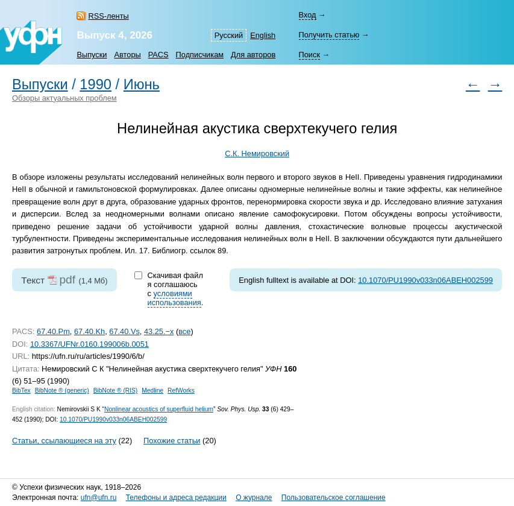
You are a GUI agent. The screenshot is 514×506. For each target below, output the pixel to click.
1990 (95, 84)
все (184, 331)
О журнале (254, 497)
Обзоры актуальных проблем (64, 98)
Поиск (309, 54)
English (262, 35)
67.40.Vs (124, 331)
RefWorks (181, 390)
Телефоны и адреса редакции (176, 497)
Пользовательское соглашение (333, 497)
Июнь (142, 84)
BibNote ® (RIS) (115, 390)
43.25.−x (159, 331)
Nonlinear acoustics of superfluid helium (158, 409)
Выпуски (92, 54)
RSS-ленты (108, 16)
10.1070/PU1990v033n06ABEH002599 (425, 280)
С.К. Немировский (257, 153)
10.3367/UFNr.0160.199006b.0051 (89, 344)
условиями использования (174, 298)
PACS (158, 54)
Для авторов (253, 54)
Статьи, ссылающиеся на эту (64, 440)
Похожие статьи (171, 440)
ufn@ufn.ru (99, 497)
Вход (307, 14)
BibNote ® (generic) (62, 390)
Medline (152, 390)
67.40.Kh (89, 331)
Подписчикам (200, 54)
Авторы (127, 54)
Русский (229, 35)
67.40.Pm (53, 331)
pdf (67, 279)
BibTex (21, 390)
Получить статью (329, 34)
